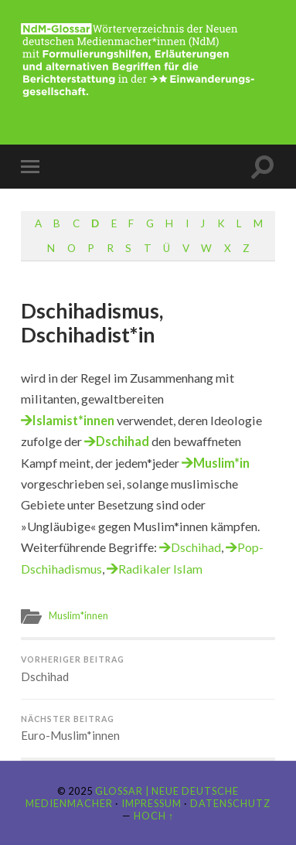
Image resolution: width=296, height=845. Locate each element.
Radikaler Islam (160, 568)
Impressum (151, 803)
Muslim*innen (78, 615)
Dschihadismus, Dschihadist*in (92, 323)
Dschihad (122, 441)
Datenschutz (230, 803)
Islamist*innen (73, 420)
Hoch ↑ (154, 815)
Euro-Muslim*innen (148, 728)
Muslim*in (221, 462)
